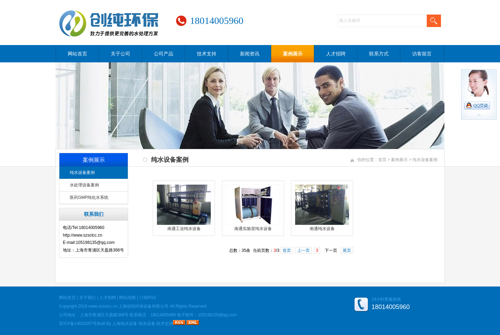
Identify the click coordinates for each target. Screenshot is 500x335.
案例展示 (292, 53)
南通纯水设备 (322, 228)
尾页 (347, 250)
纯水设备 (147, 323)
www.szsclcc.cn (103, 306)
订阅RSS (147, 297)
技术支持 (206, 53)
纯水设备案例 (82, 172)
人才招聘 (335, 53)
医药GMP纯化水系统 (89, 197)
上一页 (303, 250)
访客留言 (422, 53)
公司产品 (163, 53)
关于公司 (120, 53)
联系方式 (379, 53)
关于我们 (87, 297)
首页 (382, 159)
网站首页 (77, 53)
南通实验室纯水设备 (253, 228)
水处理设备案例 (84, 185)
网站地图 (127, 297)
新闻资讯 (249, 53)
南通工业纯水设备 (184, 228)
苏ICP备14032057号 (78, 323)
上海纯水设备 (124, 323)
